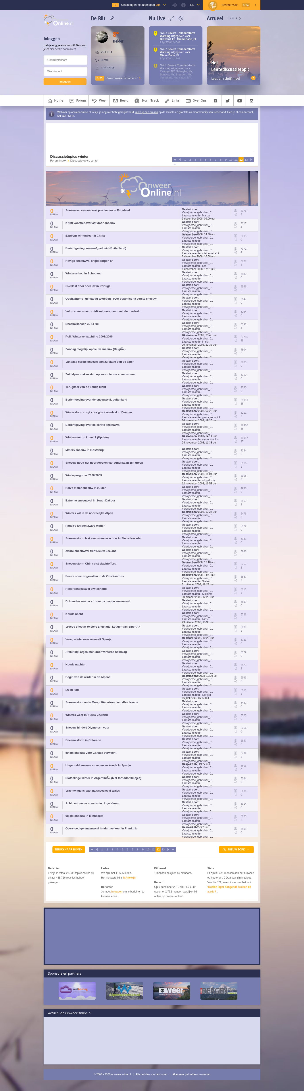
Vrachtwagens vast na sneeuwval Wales (92, 790)
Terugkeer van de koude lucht (85, 387)
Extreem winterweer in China (85, 235)
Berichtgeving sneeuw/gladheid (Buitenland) (95, 248)
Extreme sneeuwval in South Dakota (90, 500)
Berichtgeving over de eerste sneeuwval (92, 424)
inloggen (116, 891)
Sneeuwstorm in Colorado (83, 740)
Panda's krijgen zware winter (85, 525)
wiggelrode (208, 480)
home (54, 100)
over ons (196, 100)
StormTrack (146, 100)
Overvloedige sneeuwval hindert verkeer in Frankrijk (101, 828)
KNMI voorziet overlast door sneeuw (90, 223)
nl (192, 4)
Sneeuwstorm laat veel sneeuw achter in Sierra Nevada (103, 538)
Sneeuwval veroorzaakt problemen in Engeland (97, 210)
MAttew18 (129, 877)
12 (240, 159)
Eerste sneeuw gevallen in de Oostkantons (94, 576)
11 (235, 159)
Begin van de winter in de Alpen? (88, 677)
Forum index (58, 160)
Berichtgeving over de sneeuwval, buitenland (96, 399)
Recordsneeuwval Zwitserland (86, 588)
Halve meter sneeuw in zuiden (85, 488)
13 (246, 159)
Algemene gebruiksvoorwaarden (191, 1074)
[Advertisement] (149, 137)
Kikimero (207, 594)
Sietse (206, 581)
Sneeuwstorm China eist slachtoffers (90, 563)
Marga (206, 215)
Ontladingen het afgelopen (140, 4)
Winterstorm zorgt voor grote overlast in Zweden (98, 412)
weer (99, 100)
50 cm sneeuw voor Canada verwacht (90, 752)
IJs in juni (72, 689)
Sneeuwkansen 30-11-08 (82, 324)
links (171, 100)
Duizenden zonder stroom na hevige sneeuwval (97, 601)
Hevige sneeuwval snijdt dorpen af (89, 260)
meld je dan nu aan (146, 112)
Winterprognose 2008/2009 (83, 475)
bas (204, 266)
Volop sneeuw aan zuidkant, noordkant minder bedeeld (102, 311)
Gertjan (206, 694)
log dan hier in (65, 115)
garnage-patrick (211, 417)
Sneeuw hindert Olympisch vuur (87, 727)
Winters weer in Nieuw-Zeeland (86, 715)
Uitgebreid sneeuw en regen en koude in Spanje (98, 765)
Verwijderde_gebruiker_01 (197, 212)
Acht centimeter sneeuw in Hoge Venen (92, 803)
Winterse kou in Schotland (83, 273)
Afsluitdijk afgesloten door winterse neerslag (96, 651)
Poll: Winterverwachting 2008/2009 (89, 336)
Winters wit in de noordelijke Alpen (89, 513)
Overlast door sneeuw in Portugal (88, 286)
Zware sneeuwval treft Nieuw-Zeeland (91, 551)
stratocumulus (210, 439)
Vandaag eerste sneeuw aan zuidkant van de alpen (99, 361)
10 (230, 159)
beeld (120, 100)
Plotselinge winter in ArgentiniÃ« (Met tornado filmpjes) (103, 778)
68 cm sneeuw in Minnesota (84, 815)
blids (202, 436)
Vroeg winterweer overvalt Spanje (88, 639)
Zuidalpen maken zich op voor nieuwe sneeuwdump (101, 374)
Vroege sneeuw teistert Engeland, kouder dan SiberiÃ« (102, 626)
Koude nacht (74, 614)
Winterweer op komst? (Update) (87, 437)
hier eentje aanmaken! (63, 49)
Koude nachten (75, 664)
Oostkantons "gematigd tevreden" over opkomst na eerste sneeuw (111, 298)
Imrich (206, 341)
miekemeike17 (210, 253)
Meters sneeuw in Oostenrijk (84, 450)
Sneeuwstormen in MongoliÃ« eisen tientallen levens (101, 702)
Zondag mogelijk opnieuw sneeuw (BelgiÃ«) (95, 349)
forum (77, 100)
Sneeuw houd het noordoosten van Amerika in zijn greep (104, 462)
